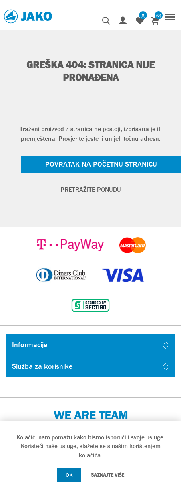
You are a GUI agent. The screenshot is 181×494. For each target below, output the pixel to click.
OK (69, 474)
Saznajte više (107, 475)
